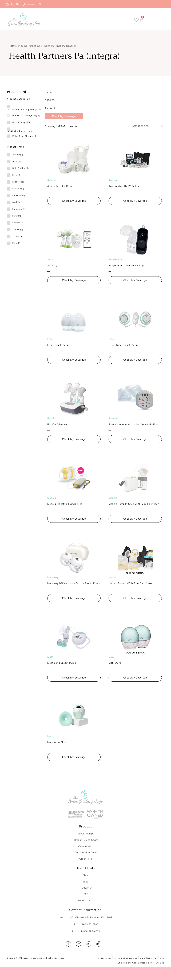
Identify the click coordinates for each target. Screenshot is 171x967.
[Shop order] (146, 126)
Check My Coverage (64, 116)
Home (12, 46)
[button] (144, 19)
